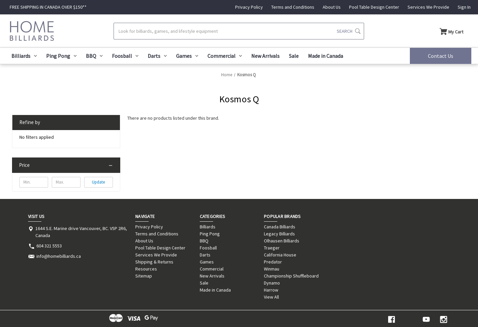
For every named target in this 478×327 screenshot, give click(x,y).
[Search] (239, 31)
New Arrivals (265, 55)
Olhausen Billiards (281, 241)
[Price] (66, 165)
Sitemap (143, 276)
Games (187, 55)
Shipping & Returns (154, 262)
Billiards (24, 55)
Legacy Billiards (279, 234)
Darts (157, 55)
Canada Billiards (279, 227)
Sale (294, 55)
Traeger (272, 248)
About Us (332, 7)
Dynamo (272, 283)
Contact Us (440, 55)
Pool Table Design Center (374, 7)
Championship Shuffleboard (291, 276)
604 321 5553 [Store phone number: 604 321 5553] (49, 246)
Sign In (464, 7)
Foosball (125, 55)
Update (98, 182)
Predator (273, 262)
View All (271, 297)
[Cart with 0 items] (451, 31)
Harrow (271, 290)
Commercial (224, 55)
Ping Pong (61, 55)
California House (280, 255)
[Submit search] (348, 31)
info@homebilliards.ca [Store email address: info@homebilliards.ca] (58, 256)
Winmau (271, 269)
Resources (146, 269)
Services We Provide (428, 7)
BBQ (94, 55)
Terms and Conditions (292, 7)
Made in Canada (325, 55)
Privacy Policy (249, 7)
